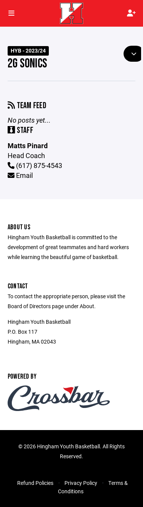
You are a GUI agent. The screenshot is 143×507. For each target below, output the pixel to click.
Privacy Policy (80, 482)
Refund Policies (35, 482)
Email (20, 175)
